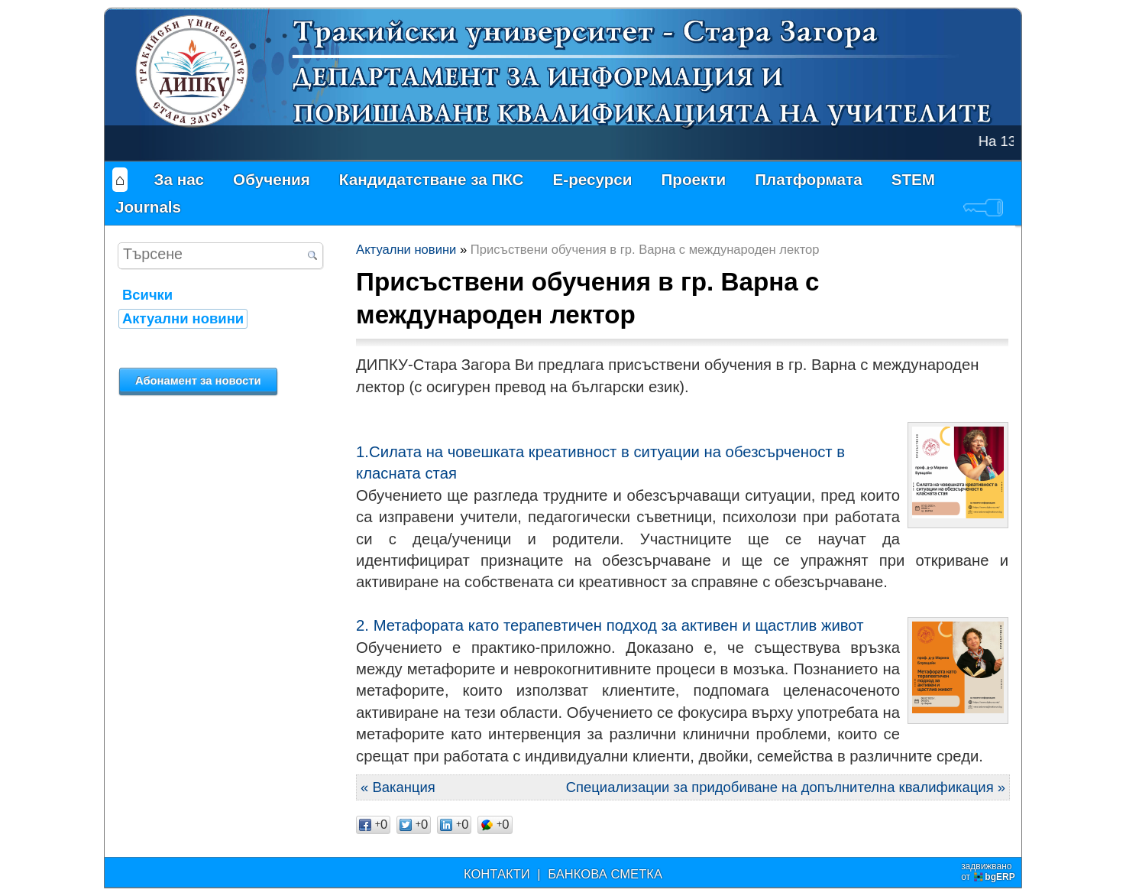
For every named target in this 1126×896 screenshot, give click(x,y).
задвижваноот (989, 871)
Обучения (271, 179)
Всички (147, 295)
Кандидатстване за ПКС (431, 179)
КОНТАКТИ (497, 874)
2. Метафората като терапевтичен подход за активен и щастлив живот (609, 625)
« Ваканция (398, 787)
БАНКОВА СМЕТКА (605, 874)
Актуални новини (406, 249)
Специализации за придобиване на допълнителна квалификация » (785, 787)
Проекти (693, 179)
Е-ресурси (592, 179)
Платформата (808, 179)
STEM (913, 179)
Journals (148, 207)
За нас (179, 179)
